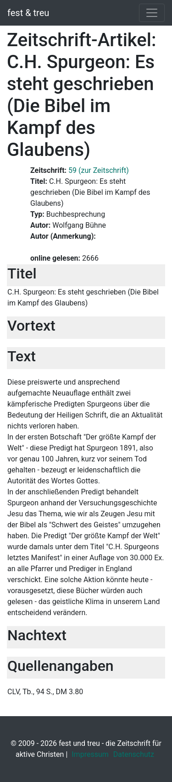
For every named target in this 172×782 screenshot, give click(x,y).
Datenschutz (133, 754)
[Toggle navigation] (152, 13)
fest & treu (28, 12)
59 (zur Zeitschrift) (98, 170)
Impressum (90, 754)
